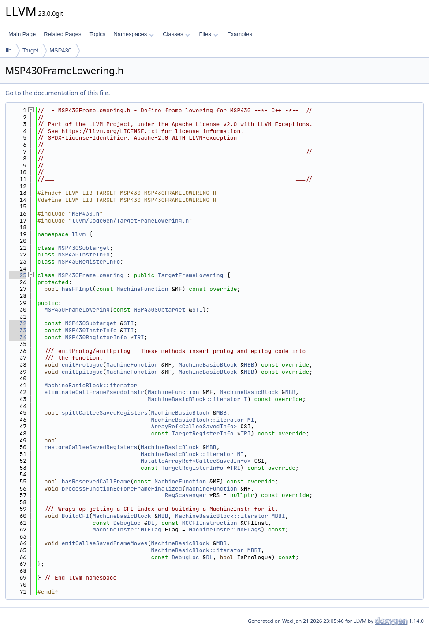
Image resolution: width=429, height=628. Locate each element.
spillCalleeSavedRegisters (105, 412)
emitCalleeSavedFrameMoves (105, 543)
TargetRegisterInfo (202, 433)
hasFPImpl (77, 289)
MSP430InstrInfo (84, 254)
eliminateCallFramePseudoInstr (94, 392)
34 (17, 337)
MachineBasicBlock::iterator (91, 385)
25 (17, 275)
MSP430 (60, 50)
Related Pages (62, 34)
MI (250, 420)
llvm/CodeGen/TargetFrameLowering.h (130, 220)
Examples (239, 34)
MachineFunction (142, 289)
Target (30, 50)
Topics (97, 34)
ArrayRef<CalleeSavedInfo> (194, 426)
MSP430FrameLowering (90, 275)
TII (128, 330)
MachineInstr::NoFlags (225, 529)
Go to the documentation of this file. (57, 93)
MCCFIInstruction (209, 523)
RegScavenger (185, 495)
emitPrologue (82, 364)
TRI (139, 337)
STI (197, 309)
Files (208, 34)
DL (151, 523)
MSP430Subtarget (84, 248)
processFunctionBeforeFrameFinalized (122, 488)
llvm (79, 234)
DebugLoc (127, 523)
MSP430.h (85, 213)
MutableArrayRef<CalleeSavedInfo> (196, 460)
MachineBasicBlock (208, 364)
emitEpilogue (82, 371)
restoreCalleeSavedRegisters (91, 447)
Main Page (22, 34)
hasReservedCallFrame (96, 481)
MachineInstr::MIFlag (127, 529)
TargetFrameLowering (190, 275)
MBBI (278, 516)
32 (17, 323)
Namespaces (133, 34)
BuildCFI (75, 516)
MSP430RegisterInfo (89, 261)
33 (17, 330)
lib (8, 50)
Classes (176, 34)
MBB (249, 364)
